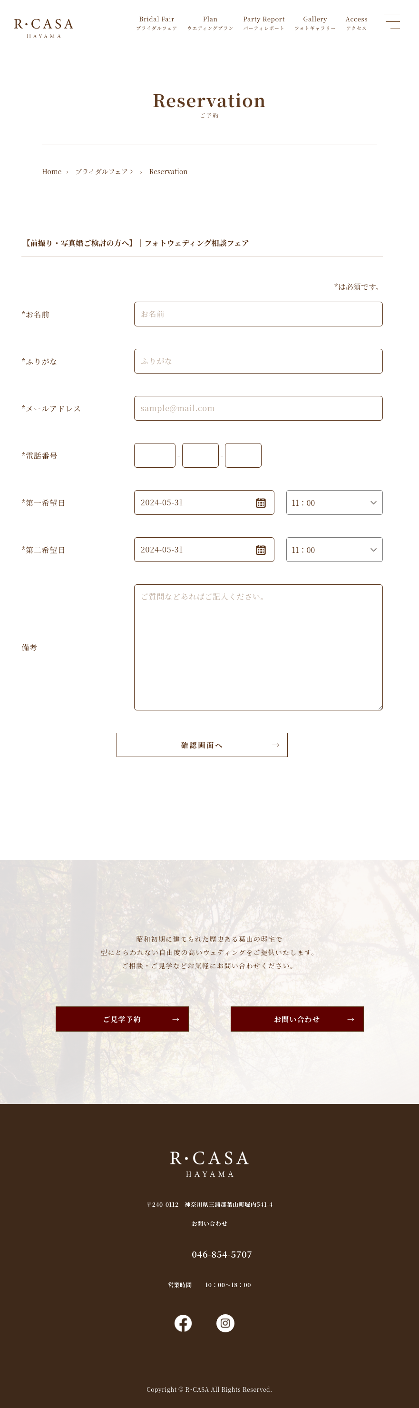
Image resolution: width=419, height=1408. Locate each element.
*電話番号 (39, 455)
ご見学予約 (122, 1019)
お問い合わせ (297, 1019)
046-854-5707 (222, 1254)
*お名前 (35, 314)
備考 (29, 647)
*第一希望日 (43, 502)
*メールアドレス (51, 408)
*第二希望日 (43, 549)
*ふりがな (39, 361)
